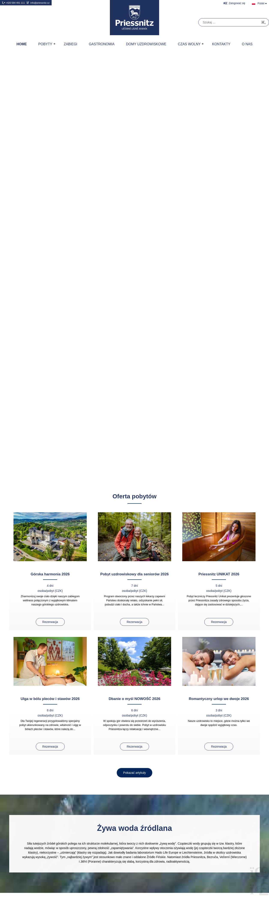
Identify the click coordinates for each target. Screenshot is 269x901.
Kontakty (221, 44)
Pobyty (45, 44)
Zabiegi (70, 44)
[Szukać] (263, 22)
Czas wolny (189, 44)
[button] (234, 3)
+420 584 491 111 (13, 2)
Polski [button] (260, 3)
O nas (247, 44)
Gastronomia (102, 44)
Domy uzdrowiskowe (146, 44)
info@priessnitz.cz (38, 2)
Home (134, 17)
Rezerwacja (50, 622)
